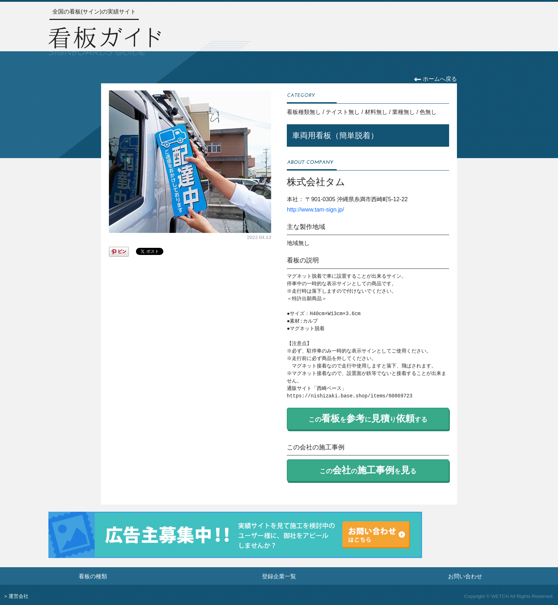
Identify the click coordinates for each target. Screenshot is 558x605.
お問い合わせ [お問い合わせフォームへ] (465, 576)
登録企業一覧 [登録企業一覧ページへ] (279, 576)
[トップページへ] (104, 40)
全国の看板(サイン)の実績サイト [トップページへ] (94, 12)
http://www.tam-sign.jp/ (315, 210)
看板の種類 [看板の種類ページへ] (93, 576)
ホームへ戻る (435, 79)
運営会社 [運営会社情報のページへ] (18, 596)
